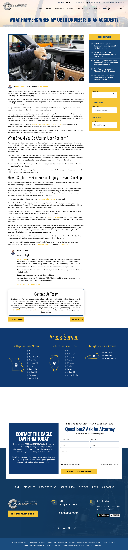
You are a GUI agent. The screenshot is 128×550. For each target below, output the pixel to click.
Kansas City (33, 369)
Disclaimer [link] (89, 542)
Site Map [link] (99, 542)
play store (67, 2)
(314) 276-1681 (117, 9)
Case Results (80, 8)
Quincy (69, 369)
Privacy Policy (75, 464)
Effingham (70, 363)
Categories (95, 106)
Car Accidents (42, 86)
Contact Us (96, 8)
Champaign (71, 357)
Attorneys (48, 8)
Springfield (33, 372)
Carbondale (71, 354)
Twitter (58, 528)
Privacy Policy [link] (109, 542)
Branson (32, 354)
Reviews (83, 487)
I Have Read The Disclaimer (110, 464)
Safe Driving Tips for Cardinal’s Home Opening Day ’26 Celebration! (106, 46)
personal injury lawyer (47, 199)
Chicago (70, 360)
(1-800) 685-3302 (42, 244)
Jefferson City (34, 363)
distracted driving (53, 217)
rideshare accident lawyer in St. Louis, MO (47, 124)
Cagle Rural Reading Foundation (112, 2)
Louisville (108, 355)
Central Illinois (72, 375)
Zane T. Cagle (20, 86)
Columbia (32, 360)
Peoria (69, 366)
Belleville (70, 351)
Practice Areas (59, 8)
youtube (69, 528)
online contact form (40, 310)
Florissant (32, 375)
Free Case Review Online (22, 514)
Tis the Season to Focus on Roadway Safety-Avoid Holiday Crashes (105, 77)
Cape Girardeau (35, 357)
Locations (70, 8)
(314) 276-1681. (64, 244)
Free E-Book (78, 2)
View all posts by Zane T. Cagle (29, 284)
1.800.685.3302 (68, 513)
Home (40, 8)
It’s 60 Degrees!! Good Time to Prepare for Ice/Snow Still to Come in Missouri (106, 63)
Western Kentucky (111, 358)
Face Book (52, 528)
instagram (75, 528)
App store (69, 2)
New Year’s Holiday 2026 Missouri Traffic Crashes (104, 70)
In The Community (94, 2)
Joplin (31, 366)
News (88, 8)
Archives (95, 121)
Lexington (108, 352)
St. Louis (32, 351)
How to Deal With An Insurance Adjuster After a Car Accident (105, 54)
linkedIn (64, 528)
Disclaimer (65, 464)
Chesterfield (33, 378)
